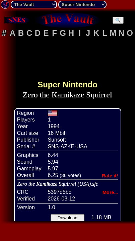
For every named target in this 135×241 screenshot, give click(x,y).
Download (67, 217)
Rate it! (110, 175)
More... (110, 192)
